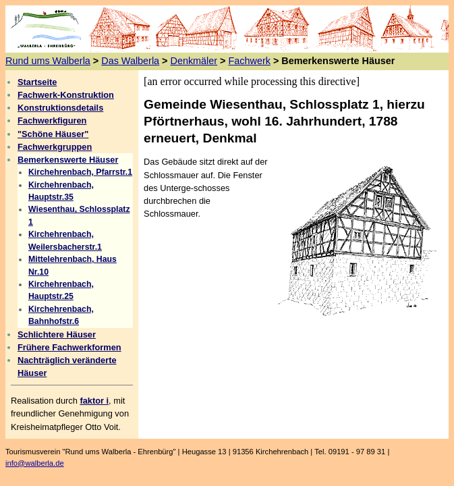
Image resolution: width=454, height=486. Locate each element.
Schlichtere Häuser (57, 334)
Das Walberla (130, 60)
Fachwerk (250, 60)
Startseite (37, 82)
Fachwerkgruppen (55, 147)
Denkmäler (194, 60)
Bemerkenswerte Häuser (68, 160)
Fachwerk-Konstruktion (66, 95)
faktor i (94, 401)
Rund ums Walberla (47, 60)
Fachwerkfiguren (52, 120)
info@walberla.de (34, 463)
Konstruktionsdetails (60, 108)
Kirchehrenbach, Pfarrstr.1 (80, 172)
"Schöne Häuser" (53, 134)
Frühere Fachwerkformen (69, 347)
